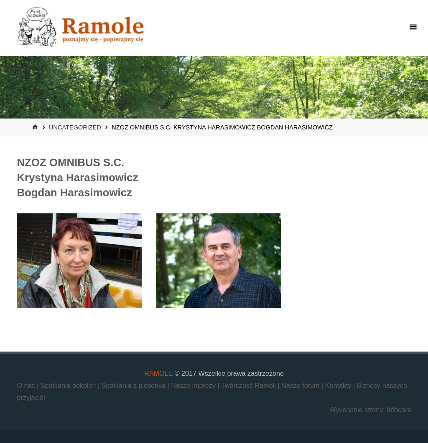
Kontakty (339, 385)
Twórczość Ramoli (249, 385)
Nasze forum (301, 385)
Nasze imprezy (194, 385)
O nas (27, 385)
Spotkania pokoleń (69, 385)
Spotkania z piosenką (135, 385)
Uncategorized (75, 127)
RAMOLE (158, 373)
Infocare (399, 409)
